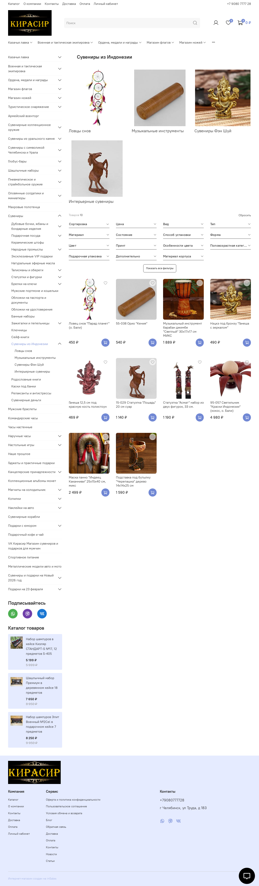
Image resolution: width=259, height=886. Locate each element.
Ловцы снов (23, 351)
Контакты (52, 4)
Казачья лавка (20, 42)
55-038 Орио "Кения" (131, 323)
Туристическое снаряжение (28, 107)
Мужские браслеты (22, 409)
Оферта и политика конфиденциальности (73, 799)
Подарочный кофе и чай (26, 534)
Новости (51, 854)
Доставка (69, 4)
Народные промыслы (27, 249)
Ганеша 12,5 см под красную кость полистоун (88, 404)
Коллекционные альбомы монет (32, 481)
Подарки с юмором (22, 526)
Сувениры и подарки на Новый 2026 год (31, 577)
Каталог (14, 4)
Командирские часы (23, 418)
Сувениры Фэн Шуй (29, 364)
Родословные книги (26, 379)
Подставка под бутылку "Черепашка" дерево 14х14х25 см (133, 481)
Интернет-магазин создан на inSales (32, 878)
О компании (32, 4)
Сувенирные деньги (26, 400)
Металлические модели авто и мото (35, 566)
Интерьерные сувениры (32, 371)
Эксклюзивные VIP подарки (32, 256)
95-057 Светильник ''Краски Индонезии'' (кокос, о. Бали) (225, 406)
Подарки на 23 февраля (25, 589)
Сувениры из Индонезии (29, 344)
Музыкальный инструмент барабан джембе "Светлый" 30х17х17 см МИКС (182, 329)
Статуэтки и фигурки (26, 277)
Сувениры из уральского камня (31, 139)
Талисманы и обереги (27, 270)
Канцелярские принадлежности (31, 472)
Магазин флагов (160, 42)
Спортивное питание (23, 557)
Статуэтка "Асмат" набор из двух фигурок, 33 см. (183, 404)
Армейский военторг (23, 116)
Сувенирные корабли (24, 517)
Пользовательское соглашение (66, 806)
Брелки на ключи (24, 284)
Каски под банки (23, 386)
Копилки (14, 499)
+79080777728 (172, 800)
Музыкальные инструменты (35, 358)
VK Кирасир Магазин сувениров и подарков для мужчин (33, 545)
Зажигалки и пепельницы (30, 323)
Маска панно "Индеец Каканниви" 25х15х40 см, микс (87, 481)
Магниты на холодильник (27, 490)
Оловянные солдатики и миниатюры (26, 195)
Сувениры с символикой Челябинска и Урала (26, 149)
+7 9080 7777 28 (239, 4)
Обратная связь (56, 827)
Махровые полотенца (24, 207)
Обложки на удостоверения (31, 309)
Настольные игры (21, 445)
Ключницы (19, 330)
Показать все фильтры (159, 268)
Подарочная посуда (25, 235)
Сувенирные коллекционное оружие (29, 127)
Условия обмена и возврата (64, 813)
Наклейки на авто (21, 508)
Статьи (50, 861)
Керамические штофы (27, 242)
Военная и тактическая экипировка (65, 42)
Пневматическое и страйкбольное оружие (25, 181)
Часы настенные (20, 427)
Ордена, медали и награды (120, 42)
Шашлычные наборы (23, 170)
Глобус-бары (17, 161)
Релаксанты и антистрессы (31, 393)
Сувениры (15, 216)
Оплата (85, 4)
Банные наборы (23, 316)
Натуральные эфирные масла (33, 263)
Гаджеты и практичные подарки (31, 463)
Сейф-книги (20, 337)
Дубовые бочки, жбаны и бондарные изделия (29, 226)
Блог (49, 820)
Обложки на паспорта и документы (28, 300)
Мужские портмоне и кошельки (34, 291)
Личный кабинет (106, 4)
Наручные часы (19, 436)
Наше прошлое (19, 454)
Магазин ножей (192, 42)
